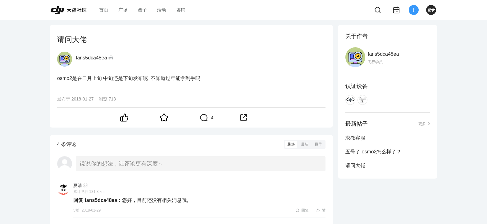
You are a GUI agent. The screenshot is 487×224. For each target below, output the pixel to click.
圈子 (142, 9)
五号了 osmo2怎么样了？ (373, 151)
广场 (123, 9)
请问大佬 (355, 165)
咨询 (180, 9)
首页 (103, 9)
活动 (161, 9)
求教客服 (355, 138)
